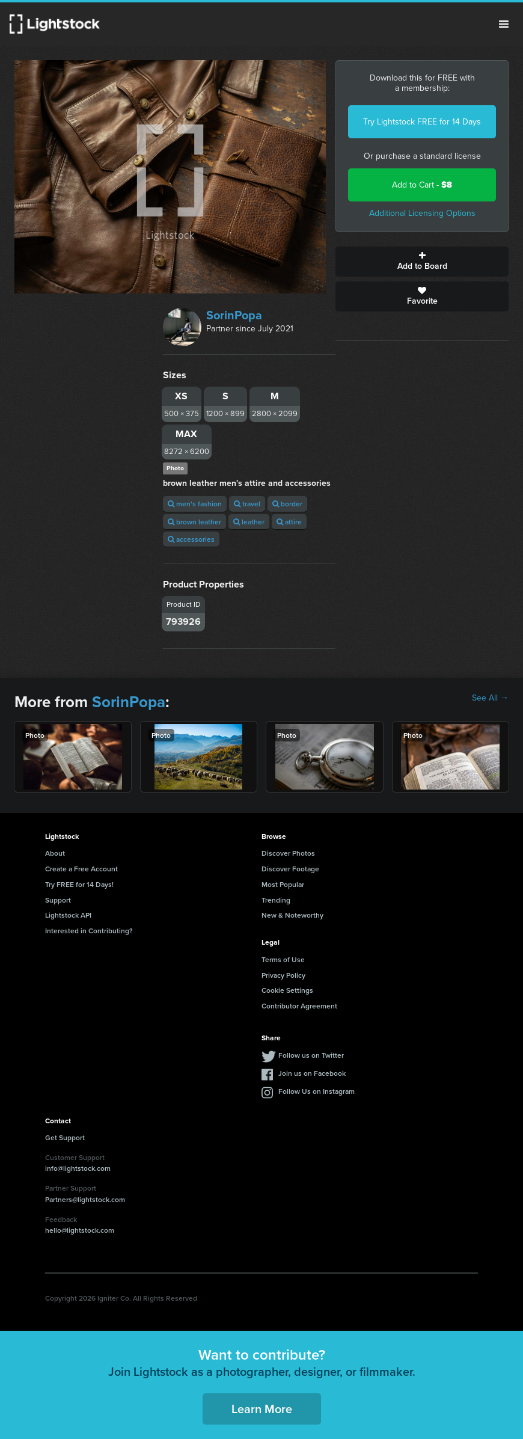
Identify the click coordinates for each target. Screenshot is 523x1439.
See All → (490, 698)
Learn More (261, 1408)
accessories (191, 539)
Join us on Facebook (312, 1073)
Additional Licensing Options (422, 213)
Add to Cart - (422, 185)
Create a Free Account (81, 869)
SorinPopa (234, 315)
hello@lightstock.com (79, 1230)
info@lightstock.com (78, 1168)
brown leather (194, 522)
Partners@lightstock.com (85, 1199)
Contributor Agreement (299, 1006)
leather (249, 522)
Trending (276, 900)
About (55, 853)
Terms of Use (283, 959)
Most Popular (283, 884)
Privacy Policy (283, 975)
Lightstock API (68, 915)
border (287, 504)
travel (247, 504)
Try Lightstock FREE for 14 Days (422, 121)
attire (289, 522)
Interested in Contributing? (89, 930)
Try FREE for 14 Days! (79, 884)
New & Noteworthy (292, 915)
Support (58, 900)
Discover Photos (288, 853)
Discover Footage (290, 869)
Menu (503, 24)
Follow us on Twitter (311, 1055)
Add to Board (422, 261)
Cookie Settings (287, 990)
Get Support (65, 1137)
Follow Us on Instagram (316, 1091)
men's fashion (195, 504)
